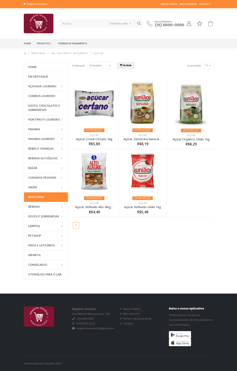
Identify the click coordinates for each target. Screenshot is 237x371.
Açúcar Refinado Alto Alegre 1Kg (97, 207)
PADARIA (34, 129)
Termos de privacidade (136, 318)
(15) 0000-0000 (169, 25)
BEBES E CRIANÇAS (41, 148)
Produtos (43, 43)
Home (27, 43)
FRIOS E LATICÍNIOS (41, 245)
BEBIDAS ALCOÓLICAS (42, 158)
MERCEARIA (38, 53)
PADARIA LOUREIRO (41, 139)
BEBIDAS (34, 206)
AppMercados (53, 363)
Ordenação (78, 65)
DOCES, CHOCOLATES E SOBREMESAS (44, 108)
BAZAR (32, 168)
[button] (210, 24)
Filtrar (125, 65)
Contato (205, 3)
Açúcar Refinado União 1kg (142, 207)
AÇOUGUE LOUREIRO (42, 86)
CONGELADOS (37, 265)
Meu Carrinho (130, 314)
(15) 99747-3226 (85, 323)
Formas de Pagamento (72, 43)
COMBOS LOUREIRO (41, 96)
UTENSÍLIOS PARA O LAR (44, 274)
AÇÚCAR (94, 135)
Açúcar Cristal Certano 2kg (94, 139)
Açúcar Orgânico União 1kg (191, 139)
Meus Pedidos (188, 3)
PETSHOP (34, 236)
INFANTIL (34, 255)
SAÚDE (32, 187)
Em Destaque (38, 76)
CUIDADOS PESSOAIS (42, 177)
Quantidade (194, 65)
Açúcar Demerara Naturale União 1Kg (150, 139)
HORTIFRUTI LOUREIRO (44, 119)
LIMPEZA (34, 226)
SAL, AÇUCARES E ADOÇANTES (69, 53)
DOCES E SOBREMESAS (43, 216)
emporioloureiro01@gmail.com (95, 328)
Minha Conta (169, 3)
